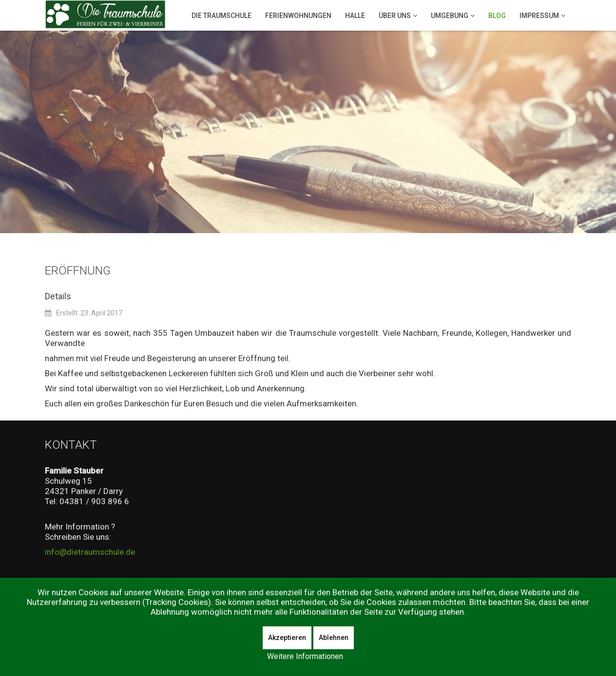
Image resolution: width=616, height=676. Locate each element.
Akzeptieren (287, 637)
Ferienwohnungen (298, 15)
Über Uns (395, 15)
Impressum (539, 15)
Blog (497, 15)
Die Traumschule (221, 15)
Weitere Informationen (305, 656)
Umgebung (449, 15)
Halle (355, 15)
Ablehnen (333, 637)
